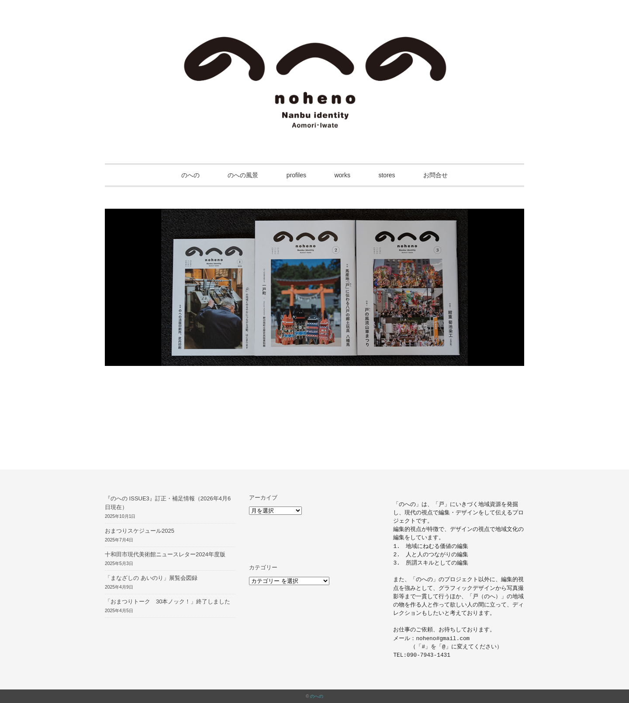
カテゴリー (263, 567)
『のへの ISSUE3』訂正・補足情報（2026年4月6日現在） (168, 503)
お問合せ (435, 175)
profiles (296, 175)
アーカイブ (263, 497)
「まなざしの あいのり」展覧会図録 (151, 578)
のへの (190, 175)
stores (386, 175)
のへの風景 (243, 175)
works (342, 175)
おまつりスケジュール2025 (139, 530)
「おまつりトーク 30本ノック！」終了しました (167, 601)
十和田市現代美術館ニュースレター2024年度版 (165, 554)
